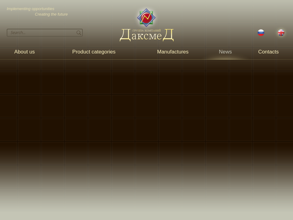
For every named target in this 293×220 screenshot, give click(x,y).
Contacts (268, 52)
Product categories (94, 52)
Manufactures (173, 52)
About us (24, 52)
